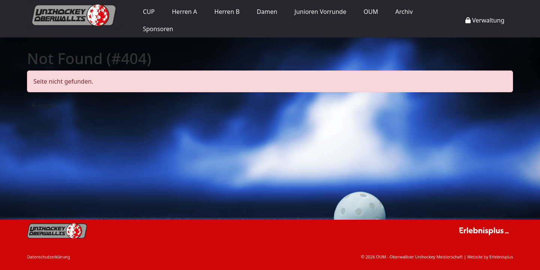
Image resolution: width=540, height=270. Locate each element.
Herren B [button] (227, 12)
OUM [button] (371, 12)
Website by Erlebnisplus (490, 257)
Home (44, 105)
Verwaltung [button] (484, 20)
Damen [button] (267, 12)
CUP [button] (149, 12)
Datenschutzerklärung (48, 257)
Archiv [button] (403, 12)
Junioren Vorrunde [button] (320, 12)
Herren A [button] (184, 12)
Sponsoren (158, 29)
